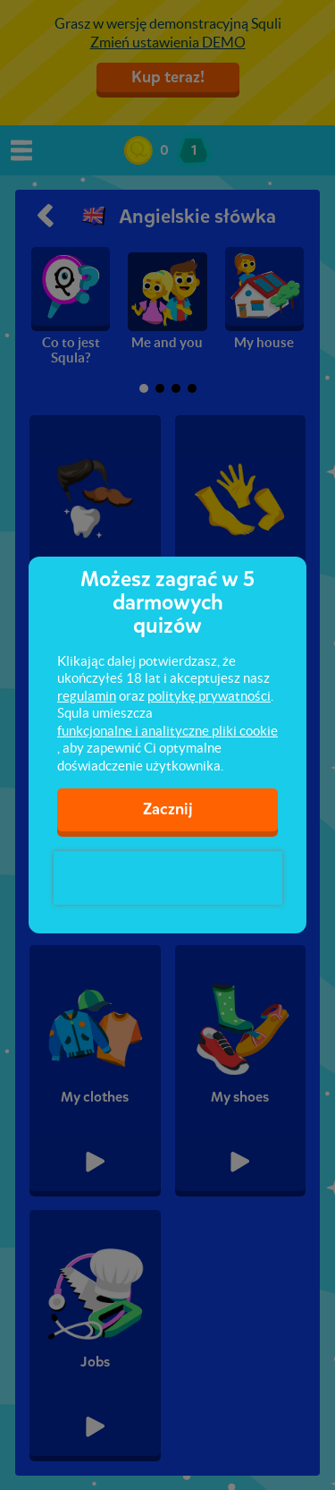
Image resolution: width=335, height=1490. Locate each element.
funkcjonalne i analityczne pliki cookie (167, 730)
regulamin (86, 695)
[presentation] (168, 878)
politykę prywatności (209, 695)
